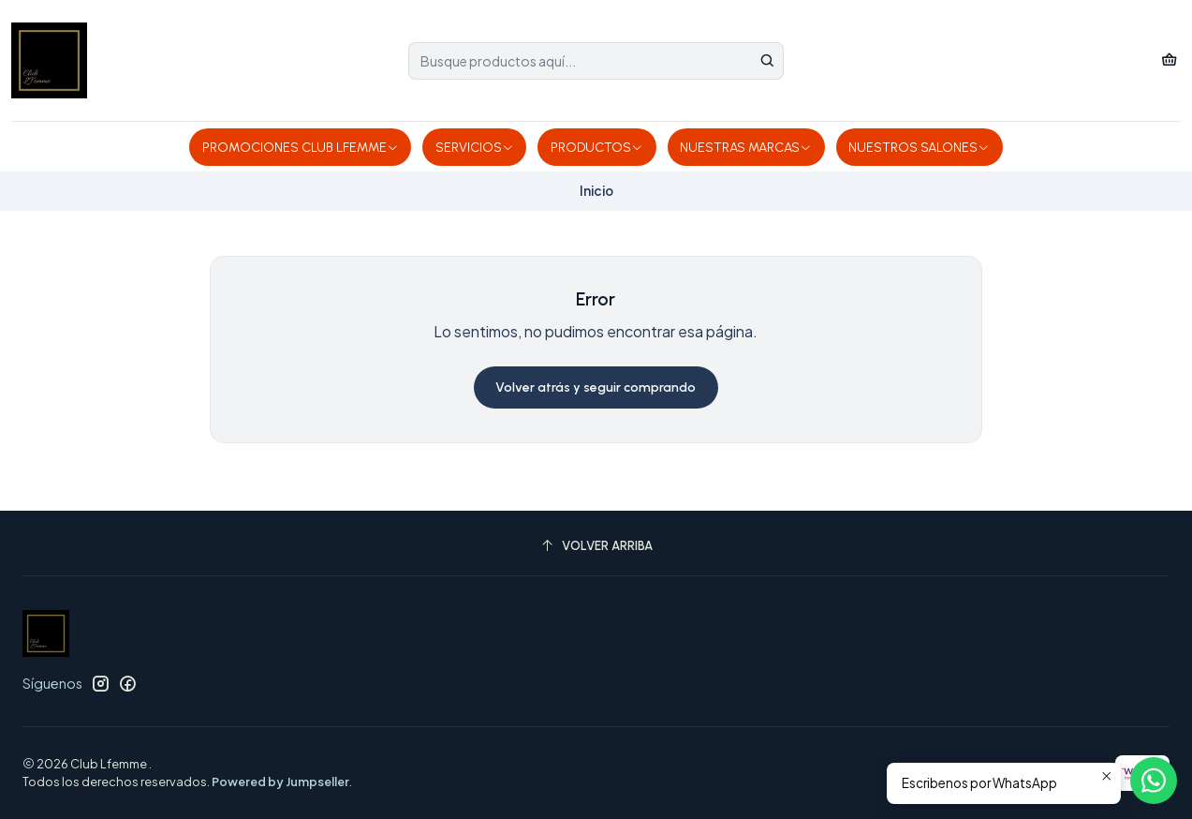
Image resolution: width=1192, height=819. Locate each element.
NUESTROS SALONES (919, 148)
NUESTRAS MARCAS (746, 148)
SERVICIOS (474, 148)
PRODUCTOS (597, 148)
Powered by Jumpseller (280, 781)
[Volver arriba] (596, 545)
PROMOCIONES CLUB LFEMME (300, 148)
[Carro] (1169, 60)
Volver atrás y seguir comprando (595, 387)
